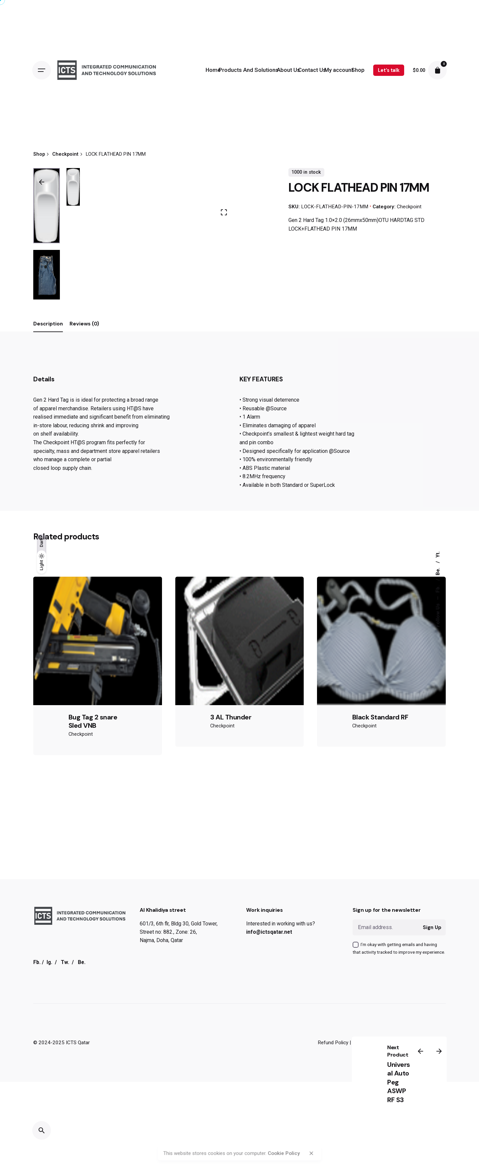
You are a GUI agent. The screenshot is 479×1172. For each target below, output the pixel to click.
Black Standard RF (380, 1156)
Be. (438, 570)
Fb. (438, 588)
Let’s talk (388, 70)
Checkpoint (409, 207)
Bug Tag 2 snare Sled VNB (93, 1160)
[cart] (437, 70)
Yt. (438, 554)
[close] (311, 1133)
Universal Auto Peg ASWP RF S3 (398, 1082)
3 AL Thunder (230, 1156)
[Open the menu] (41, 70)
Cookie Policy (284, 1133)
